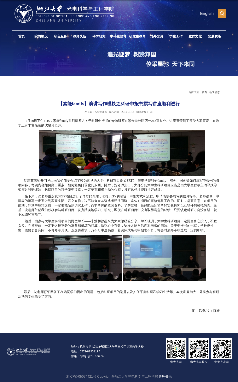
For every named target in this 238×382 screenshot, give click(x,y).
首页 (21, 36)
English (207, 13)
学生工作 (175, 36)
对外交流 (156, 36)
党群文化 (195, 36)
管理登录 (165, 376)
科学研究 (98, 36)
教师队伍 (79, 36)
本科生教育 (118, 36)
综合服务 (60, 36)
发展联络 (214, 36)
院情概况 (41, 36)
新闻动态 (214, 92)
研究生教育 (137, 36)
